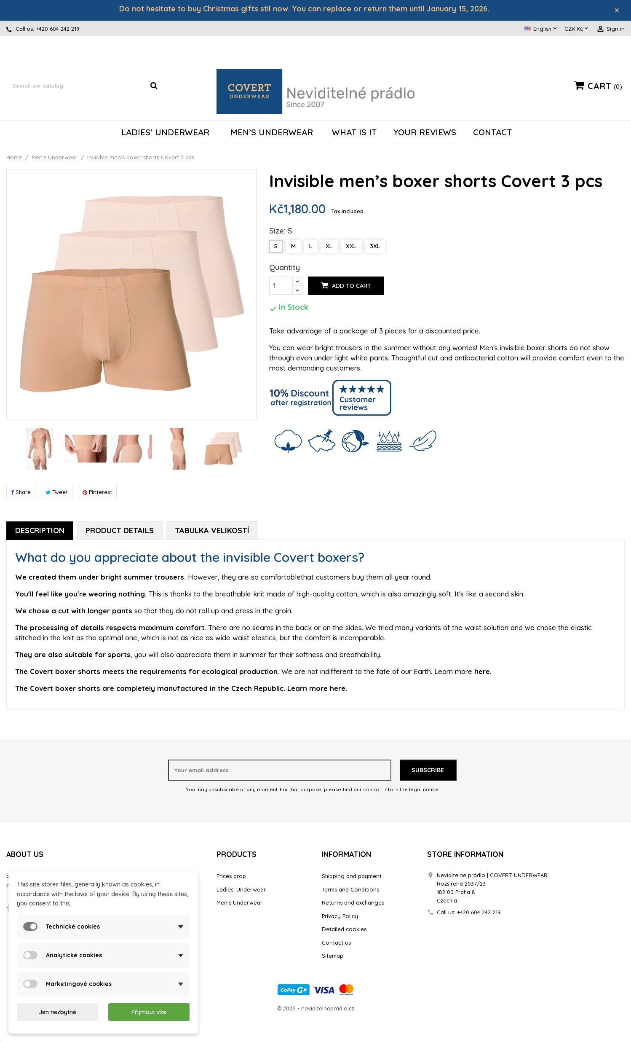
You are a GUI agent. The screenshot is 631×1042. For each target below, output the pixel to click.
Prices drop (231, 877)
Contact (492, 133)
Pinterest (97, 492)
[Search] (85, 86)
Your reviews (424, 133)
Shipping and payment (352, 877)
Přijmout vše (148, 1012)
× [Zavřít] (619, 10)
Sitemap (332, 956)
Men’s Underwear (271, 133)
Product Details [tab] (120, 531)
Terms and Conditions (350, 890)
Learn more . (462, 672)
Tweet (56, 492)
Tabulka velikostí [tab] (212, 531)
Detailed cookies (344, 930)
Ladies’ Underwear (165, 133)
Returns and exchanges (353, 903)
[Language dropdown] (541, 30)
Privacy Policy (340, 916)
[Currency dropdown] (577, 30)
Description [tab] (39, 531)
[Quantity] (281, 287)
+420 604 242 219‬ (58, 30)
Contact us (336, 943)
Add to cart (346, 287)
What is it (354, 133)
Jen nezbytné (57, 1012)
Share (21, 492)
